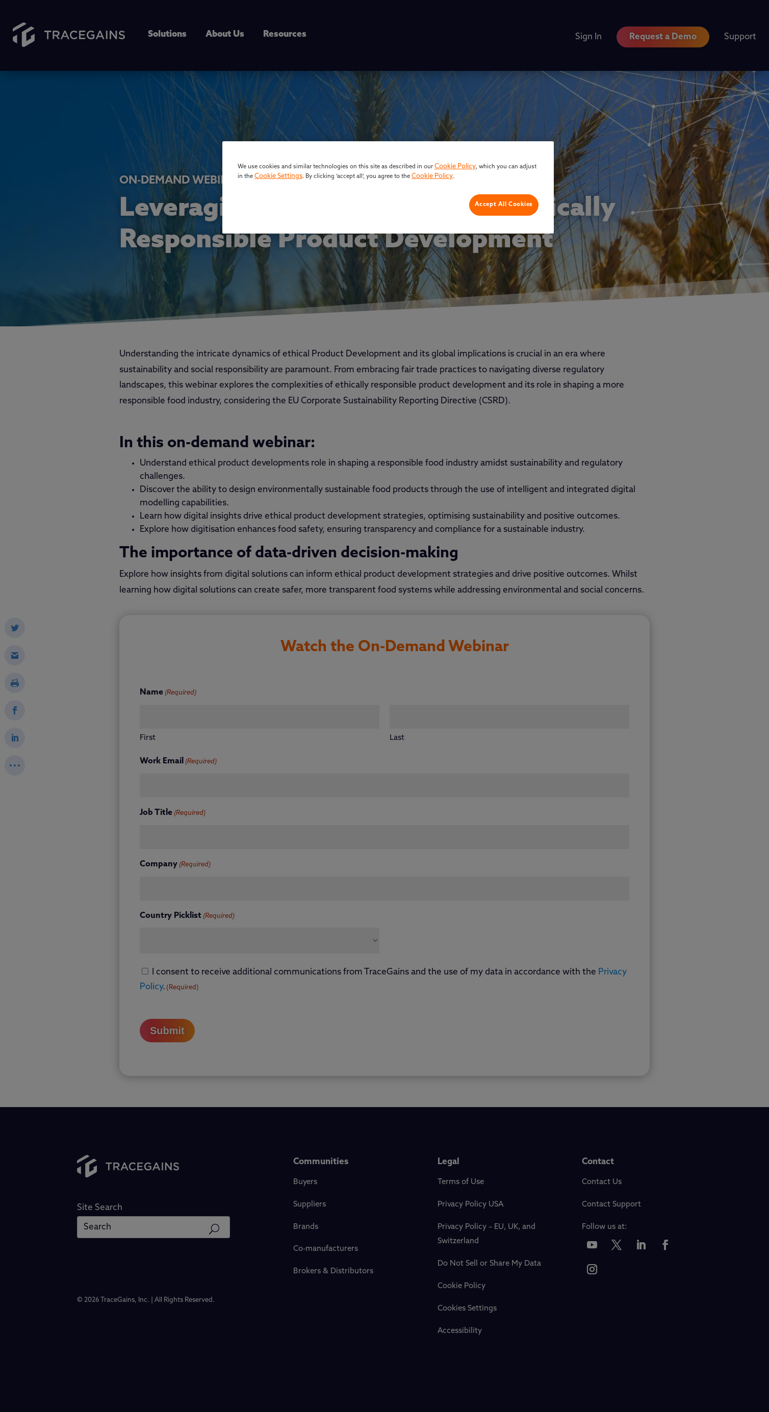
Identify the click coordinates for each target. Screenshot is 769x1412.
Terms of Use (461, 1182)
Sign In (588, 37)
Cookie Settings (465, 1309)
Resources (284, 34)
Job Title (173, 813)
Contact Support (611, 1205)
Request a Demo (663, 37)
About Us (225, 34)
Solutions (167, 34)
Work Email (178, 762)
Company (175, 865)
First (148, 738)
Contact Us (602, 1182)
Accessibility (460, 1331)
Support (740, 37)
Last (397, 738)
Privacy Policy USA (470, 1205)
